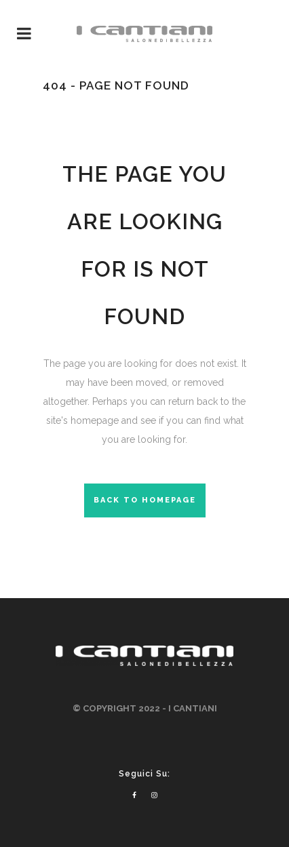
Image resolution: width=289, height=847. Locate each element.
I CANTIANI (192, 708)
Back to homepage (145, 500)
